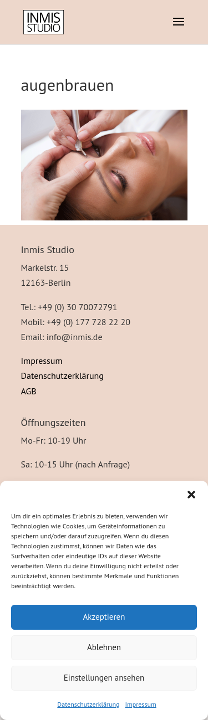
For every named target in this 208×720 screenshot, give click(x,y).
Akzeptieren (104, 616)
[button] (191, 494)
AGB (29, 391)
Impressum (140, 704)
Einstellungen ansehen (104, 677)
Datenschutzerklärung (88, 704)
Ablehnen (104, 647)
